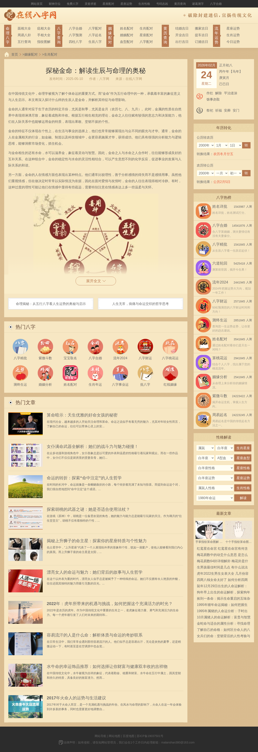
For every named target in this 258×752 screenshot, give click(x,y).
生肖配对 (146, 28)
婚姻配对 (126, 35)
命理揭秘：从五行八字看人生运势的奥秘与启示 (51, 304)
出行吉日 (182, 42)
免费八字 (73, 3)
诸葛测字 (198, 3)
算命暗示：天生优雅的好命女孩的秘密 (82, 415)
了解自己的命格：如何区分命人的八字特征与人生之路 (223, 630)
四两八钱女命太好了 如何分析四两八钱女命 (222, 580)
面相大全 (24, 28)
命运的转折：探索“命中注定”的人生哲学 (84, 478)
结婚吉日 (182, 28)
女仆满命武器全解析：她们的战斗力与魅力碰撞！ (92, 446)
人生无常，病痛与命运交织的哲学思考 (140, 304)
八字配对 (95, 28)
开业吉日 (182, 35)
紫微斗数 (219, 396)
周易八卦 (24, 35)
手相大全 (44, 35)
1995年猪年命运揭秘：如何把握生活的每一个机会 (222, 605)
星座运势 (126, 3)
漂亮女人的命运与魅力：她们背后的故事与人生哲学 (95, 572)
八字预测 (75, 35)
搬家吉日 (201, 28)
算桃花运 (219, 358)
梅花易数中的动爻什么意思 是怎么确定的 (222, 555)
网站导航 (100, 736)
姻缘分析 (219, 377)
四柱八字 (75, 42)
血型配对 (126, 42)
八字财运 (219, 301)
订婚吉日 (201, 42)
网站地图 (114, 736)
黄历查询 (180, 3)
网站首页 (37, 3)
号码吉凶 (162, 3)
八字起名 (95, 35)
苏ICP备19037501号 (150, 736)
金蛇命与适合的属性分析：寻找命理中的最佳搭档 (223, 624)
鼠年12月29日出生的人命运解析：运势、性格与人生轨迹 (222, 586)
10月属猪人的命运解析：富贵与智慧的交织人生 (224, 617)
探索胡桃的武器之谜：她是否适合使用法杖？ (88, 509)
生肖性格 (144, 3)
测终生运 (219, 320)
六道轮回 (219, 263)
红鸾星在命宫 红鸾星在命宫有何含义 (222, 549)
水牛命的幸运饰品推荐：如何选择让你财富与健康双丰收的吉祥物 (107, 666)
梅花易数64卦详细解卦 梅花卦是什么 (222, 561)
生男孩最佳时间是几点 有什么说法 (222, 567)
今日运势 (233, 42)
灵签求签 (90, 3)
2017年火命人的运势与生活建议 (76, 698)
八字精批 (219, 244)
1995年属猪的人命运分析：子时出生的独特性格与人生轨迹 (222, 611)
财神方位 (55, 3)
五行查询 (24, 42)
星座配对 (108, 3)
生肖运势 (233, 35)
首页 (14, 54)
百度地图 (128, 736)
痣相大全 (44, 28)
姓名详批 (219, 206)
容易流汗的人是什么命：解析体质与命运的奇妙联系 (95, 635)
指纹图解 (44, 42)
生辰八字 (95, 42)
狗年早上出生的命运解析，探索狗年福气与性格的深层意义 (223, 592)
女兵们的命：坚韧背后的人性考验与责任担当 (223, 636)
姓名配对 (126, 28)
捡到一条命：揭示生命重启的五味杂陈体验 (223, 599)
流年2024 (220, 282)
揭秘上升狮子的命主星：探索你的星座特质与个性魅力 (97, 540)
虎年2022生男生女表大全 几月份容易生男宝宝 (223, 574)
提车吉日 (201, 35)
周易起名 (219, 415)
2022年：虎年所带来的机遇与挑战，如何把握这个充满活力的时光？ (110, 603)
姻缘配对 (31, 54)
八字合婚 (216, 3)
